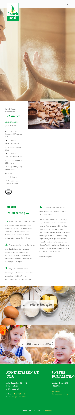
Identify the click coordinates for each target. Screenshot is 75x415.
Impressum (56, 391)
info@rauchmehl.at (18, 397)
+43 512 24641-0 (19, 394)
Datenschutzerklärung (60, 394)
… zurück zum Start (37, 343)
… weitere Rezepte (37, 304)
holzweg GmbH (48, 410)
